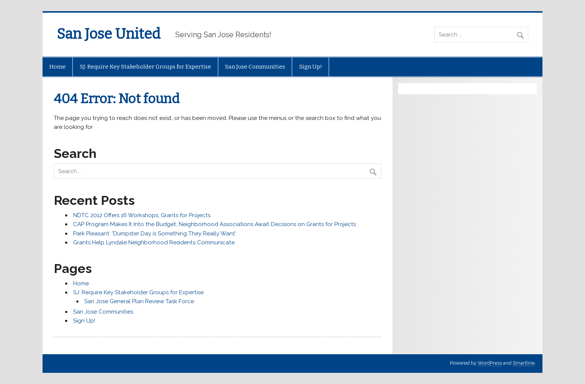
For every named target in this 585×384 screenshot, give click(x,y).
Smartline (524, 363)
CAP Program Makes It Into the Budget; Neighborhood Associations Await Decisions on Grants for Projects (214, 224)
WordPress (490, 363)
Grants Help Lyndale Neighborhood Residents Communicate (154, 242)
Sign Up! (310, 66)
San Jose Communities (255, 66)
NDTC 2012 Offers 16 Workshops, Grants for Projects (141, 215)
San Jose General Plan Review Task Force (139, 301)
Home (57, 66)
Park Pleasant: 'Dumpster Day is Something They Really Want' (154, 233)
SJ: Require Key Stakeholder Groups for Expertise (145, 66)
